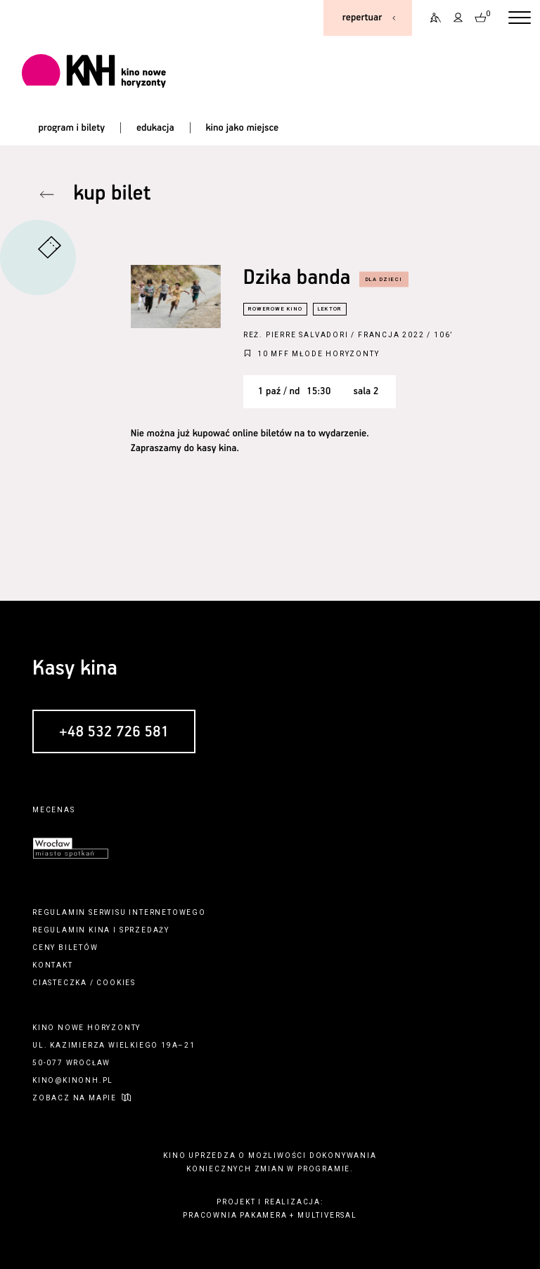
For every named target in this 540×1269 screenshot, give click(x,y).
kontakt (52, 965)
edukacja (155, 128)
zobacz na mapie (74, 1098)
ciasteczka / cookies (84, 983)
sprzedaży (144, 930)
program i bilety (71, 128)
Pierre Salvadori (307, 335)
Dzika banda (297, 278)
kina (99, 930)
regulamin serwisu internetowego (119, 912)
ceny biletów (65, 947)
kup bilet (111, 194)
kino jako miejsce (241, 128)
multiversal (327, 1215)
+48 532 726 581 (114, 732)
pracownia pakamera (235, 1215)
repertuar (362, 17)
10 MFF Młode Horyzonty (318, 354)
